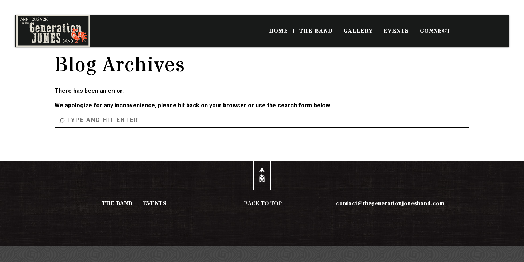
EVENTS (399, 31)
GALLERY (361, 31)
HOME (281, 31)
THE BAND (318, 31)
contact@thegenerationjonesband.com (390, 203)
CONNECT (435, 31)
